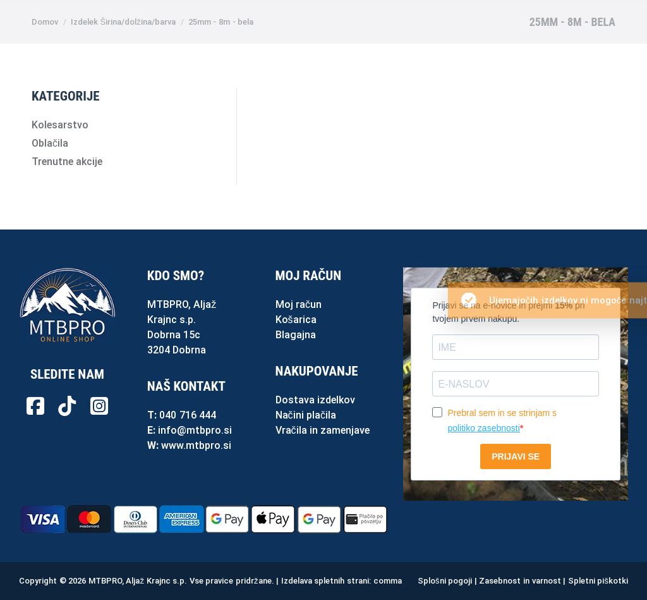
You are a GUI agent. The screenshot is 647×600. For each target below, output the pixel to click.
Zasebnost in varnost (519, 580)
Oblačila (50, 143)
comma (387, 580)
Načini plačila (305, 415)
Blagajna (295, 335)
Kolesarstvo (60, 125)
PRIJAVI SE (516, 456)
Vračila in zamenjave (322, 430)
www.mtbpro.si (196, 445)
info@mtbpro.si (195, 430)
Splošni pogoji (445, 580)
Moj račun (298, 304)
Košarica (296, 320)
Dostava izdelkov (315, 400)
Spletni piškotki (598, 580)
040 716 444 (187, 415)
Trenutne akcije (67, 162)
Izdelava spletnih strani (325, 580)
